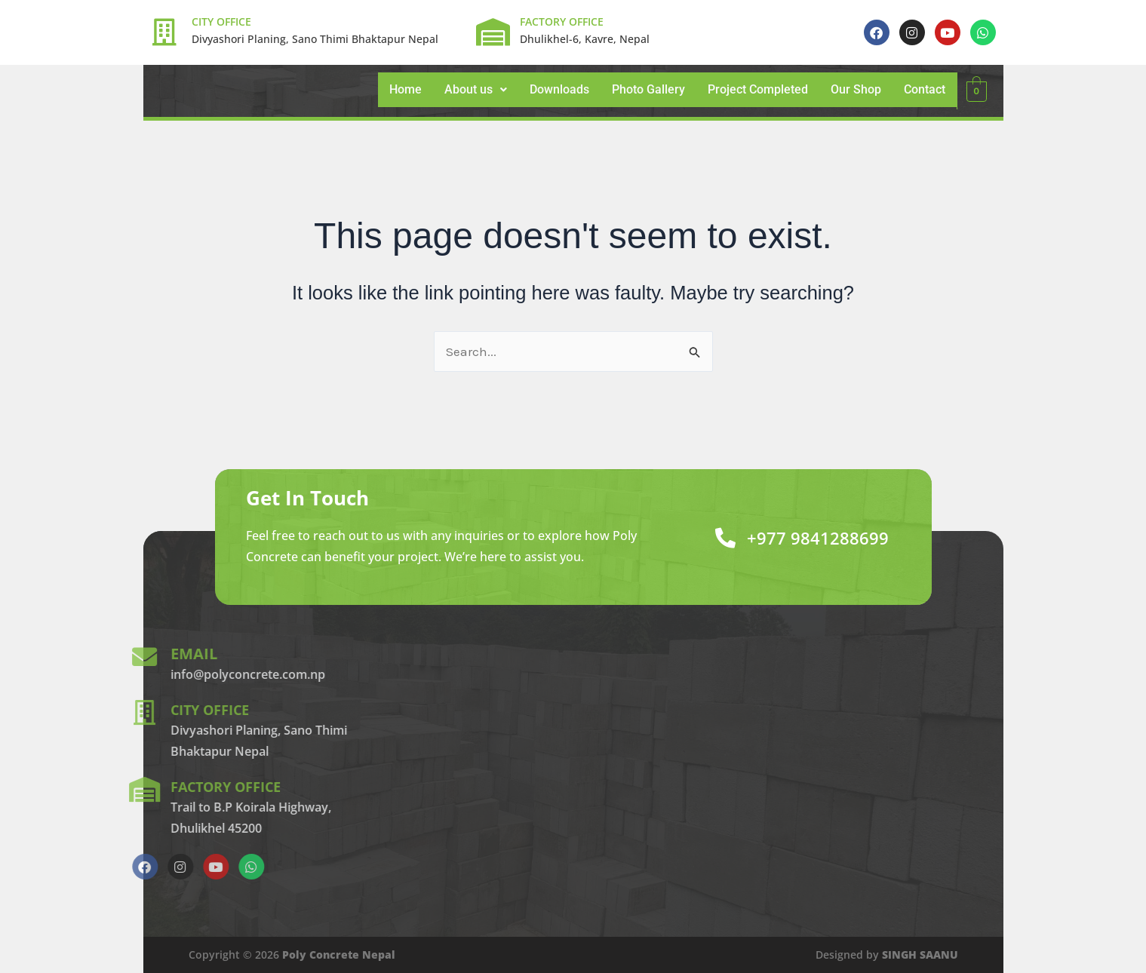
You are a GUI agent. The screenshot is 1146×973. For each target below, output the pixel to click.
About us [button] (475, 89)
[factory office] (44, 789)
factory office (133, 786)
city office (115, 709)
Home (405, 89)
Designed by (887, 954)
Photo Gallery (648, 89)
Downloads (559, 89)
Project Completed (758, 89)
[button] (475, 89)
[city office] (44, 712)
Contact (924, 89)
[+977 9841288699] (715, 537)
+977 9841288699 (812, 537)
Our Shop (856, 89)
